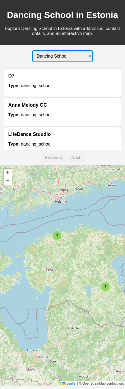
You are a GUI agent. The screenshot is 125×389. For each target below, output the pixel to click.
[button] (105, 286)
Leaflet (69, 383)
